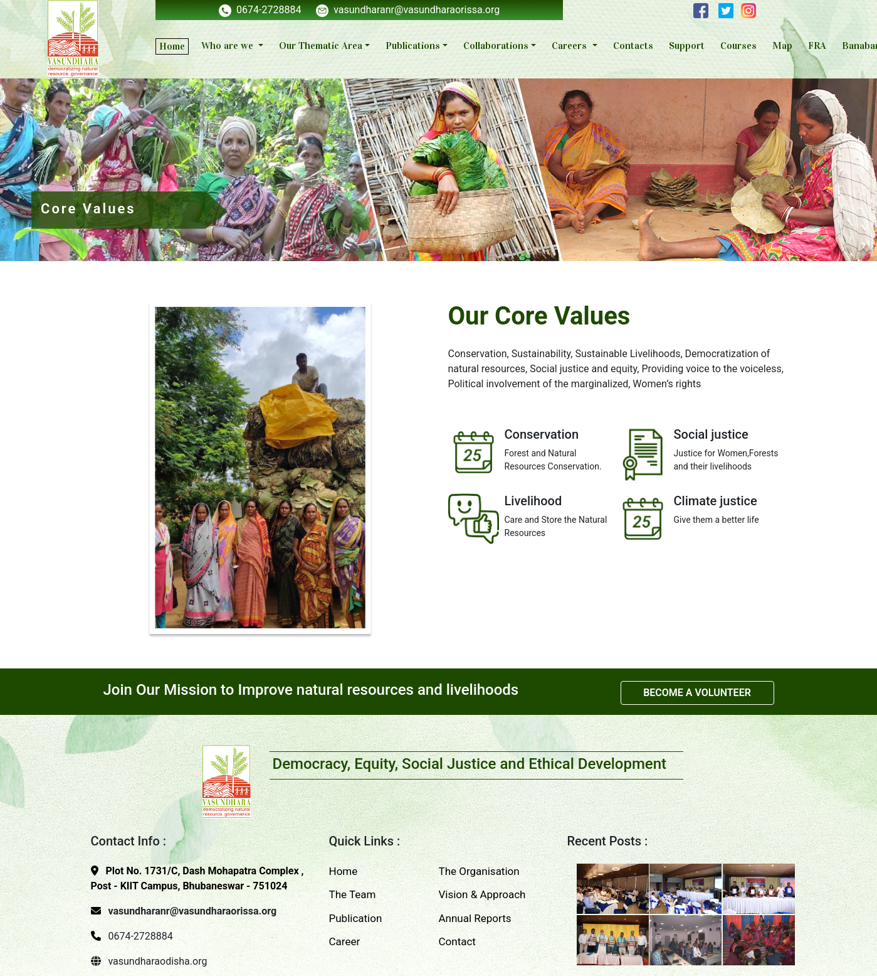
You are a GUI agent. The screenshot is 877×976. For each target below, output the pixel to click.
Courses (738, 45)
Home (172, 46)
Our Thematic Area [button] (320, 45)
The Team (352, 894)
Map (782, 45)
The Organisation (479, 871)
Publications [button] (413, 45)
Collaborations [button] (495, 45)
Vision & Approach (482, 894)
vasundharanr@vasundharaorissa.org (408, 10)
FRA (817, 45)
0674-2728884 (260, 10)
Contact (457, 941)
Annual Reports (475, 918)
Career (344, 941)
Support (687, 45)
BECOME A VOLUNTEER (697, 693)
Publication (355, 918)
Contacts (633, 45)
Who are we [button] (228, 45)
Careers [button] (570, 45)
